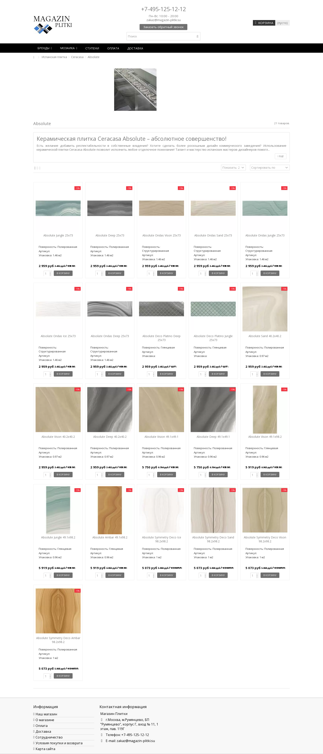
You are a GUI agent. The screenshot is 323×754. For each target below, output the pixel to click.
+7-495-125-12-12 (163, 9)
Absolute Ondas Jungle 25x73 (265, 235)
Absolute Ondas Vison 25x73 (161, 235)
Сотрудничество (49, 737)
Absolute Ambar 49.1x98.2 (109, 537)
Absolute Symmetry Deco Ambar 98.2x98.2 (58, 640)
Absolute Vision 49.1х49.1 (161, 437)
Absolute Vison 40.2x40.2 (58, 437)
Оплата (42, 725)
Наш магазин (46, 714)
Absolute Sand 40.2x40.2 (265, 336)
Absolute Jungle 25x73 (58, 235)
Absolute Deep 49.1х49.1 (213, 437)
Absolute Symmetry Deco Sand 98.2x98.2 (213, 539)
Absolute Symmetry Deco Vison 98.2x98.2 (265, 539)
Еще (281, 156)
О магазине (45, 720)
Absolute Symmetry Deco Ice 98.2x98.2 (161, 539)
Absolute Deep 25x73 (110, 235)
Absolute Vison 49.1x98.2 (265, 437)
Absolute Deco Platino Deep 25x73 (161, 338)
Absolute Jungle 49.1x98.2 (58, 537)
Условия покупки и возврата (59, 743)
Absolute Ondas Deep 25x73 (110, 336)
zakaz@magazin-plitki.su (136, 740)
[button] (44, 48)
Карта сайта (45, 748)
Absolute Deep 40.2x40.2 (110, 437)
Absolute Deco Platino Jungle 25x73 (213, 338)
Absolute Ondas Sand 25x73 (213, 235)
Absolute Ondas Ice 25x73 (58, 336)
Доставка (43, 731)
